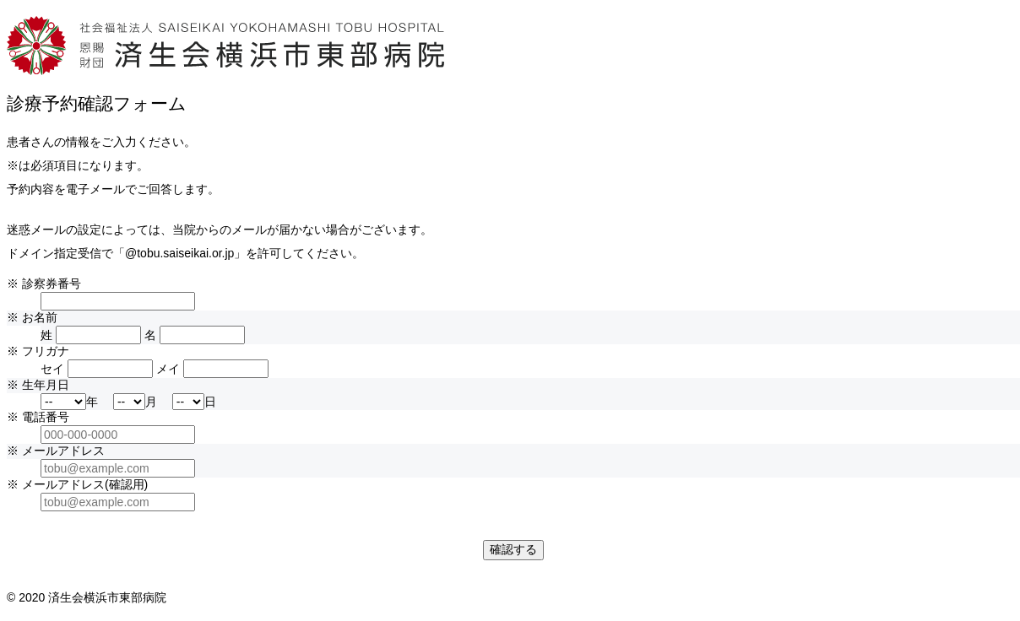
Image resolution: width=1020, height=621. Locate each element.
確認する (513, 549)
